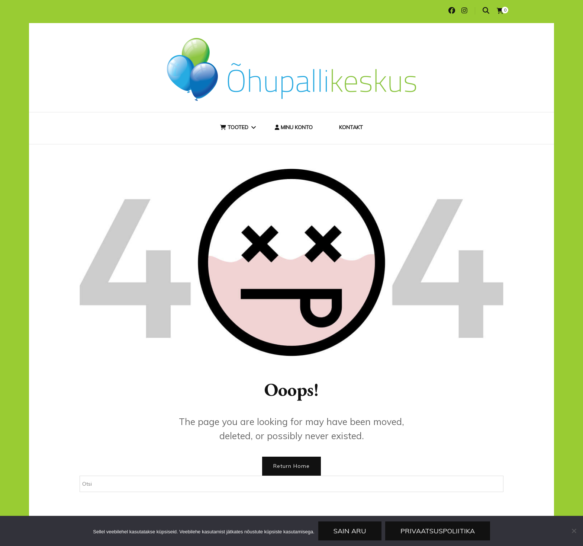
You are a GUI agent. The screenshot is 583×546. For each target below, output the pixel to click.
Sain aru (350, 531)
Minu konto (294, 127)
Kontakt (351, 127)
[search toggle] (486, 10)
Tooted (234, 127)
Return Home (291, 466)
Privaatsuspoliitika (437, 531)
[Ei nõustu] (573, 530)
